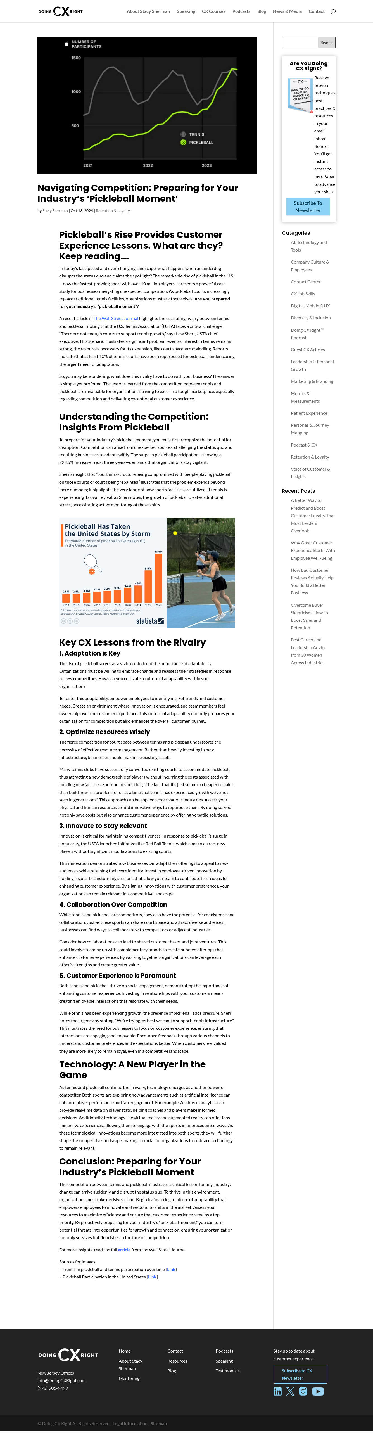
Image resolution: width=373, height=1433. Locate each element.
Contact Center (306, 283)
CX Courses (213, 11)
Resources (177, 1362)
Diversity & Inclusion (311, 319)
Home (124, 1352)
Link (171, 1270)
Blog (261, 11)
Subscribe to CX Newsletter (297, 1376)
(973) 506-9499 (52, 1389)
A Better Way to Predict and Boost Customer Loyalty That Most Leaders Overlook (313, 517)
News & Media (287, 11)
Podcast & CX (304, 446)
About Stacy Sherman (148, 11)
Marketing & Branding (312, 382)
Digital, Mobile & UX (310, 307)
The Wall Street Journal (116, 319)
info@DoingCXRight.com (61, 1382)
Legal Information (130, 1425)
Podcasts (241, 11)
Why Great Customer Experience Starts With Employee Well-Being (313, 552)
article (124, 1251)
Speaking (186, 11)
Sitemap (159, 1425)
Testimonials (228, 1372)
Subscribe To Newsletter (308, 208)
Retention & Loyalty (113, 212)
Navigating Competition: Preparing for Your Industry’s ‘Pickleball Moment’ (137, 194)
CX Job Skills (303, 295)
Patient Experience (309, 414)
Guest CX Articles (308, 351)
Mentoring (129, 1379)
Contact (317, 11)
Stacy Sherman (55, 212)
